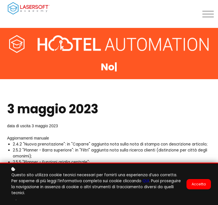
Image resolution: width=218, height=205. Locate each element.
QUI (145, 181)
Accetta (199, 184)
